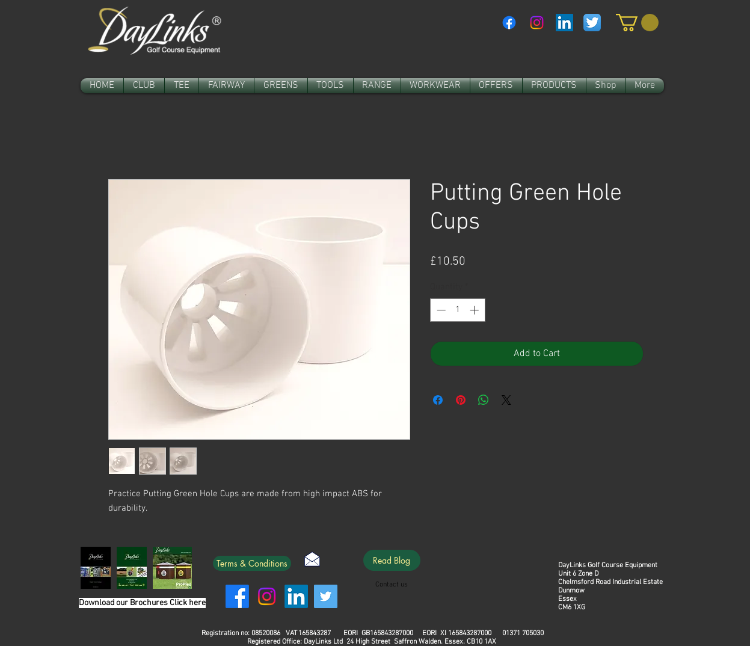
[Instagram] (537, 22)
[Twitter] (325, 596)
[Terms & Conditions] (252, 563)
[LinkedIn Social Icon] (564, 22)
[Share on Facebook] (438, 400)
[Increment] (475, 310)
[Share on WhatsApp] (483, 400)
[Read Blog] (391, 560)
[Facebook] (509, 22)
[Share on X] (506, 400)
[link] (637, 22)
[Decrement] (440, 310)
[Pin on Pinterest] (460, 400)
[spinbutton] (457, 310)
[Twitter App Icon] (592, 22)
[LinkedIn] (296, 596)
